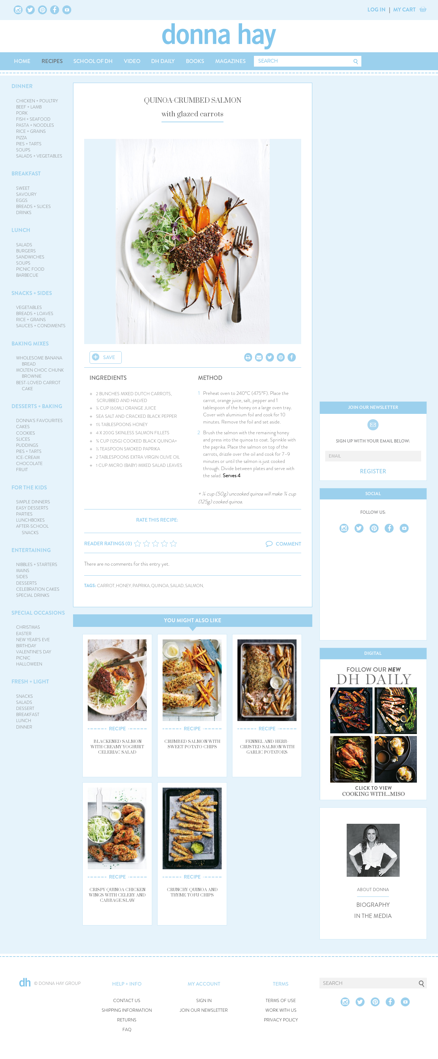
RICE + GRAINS (31, 131)
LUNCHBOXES (30, 520)
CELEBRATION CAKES (37, 589)
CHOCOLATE (29, 463)
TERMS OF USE (281, 1001)
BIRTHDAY (26, 646)
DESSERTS (26, 583)
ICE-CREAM (28, 457)
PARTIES (24, 514)
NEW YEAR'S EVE (33, 640)
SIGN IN (204, 1001)
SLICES (23, 439)
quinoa (160, 586)
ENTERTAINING (31, 550)
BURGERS (26, 251)
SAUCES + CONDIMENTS (41, 326)
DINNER (22, 86)
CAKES (23, 427)
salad (177, 586)
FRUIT (22, 469)
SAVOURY (26, 194)
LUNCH (20, 230)
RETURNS (126, 1020)
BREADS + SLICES (33, 206)
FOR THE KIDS (29, 488)
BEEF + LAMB (29, 107)
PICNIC (23, 658)
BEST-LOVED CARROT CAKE (38, 385)
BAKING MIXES (30, 344)
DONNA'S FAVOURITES (39, 420)
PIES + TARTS (29, 144)
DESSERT (25, 708)
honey (123, 586)
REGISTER (373, 471)
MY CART (404, 10)
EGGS (22, 200)
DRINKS (24, 212)
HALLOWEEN (29, 664)
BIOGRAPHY (373, 905)
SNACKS (24, 696)
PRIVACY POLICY (281, 1020)
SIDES (22, 577)
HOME (22, 61)
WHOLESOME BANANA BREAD (39, 361)
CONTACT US (126, 1001)
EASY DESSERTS (32, 508)
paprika (141, 586)
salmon (194, 586)
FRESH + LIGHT (30, 682)
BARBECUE (27, 275)
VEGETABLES (29, 307)
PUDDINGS (27, 445)
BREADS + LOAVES (34, 313)
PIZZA (21, 138)
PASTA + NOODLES (35, 125)
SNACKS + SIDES (31, 293)
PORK (22, 113)
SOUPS (23, 150)
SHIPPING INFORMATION (127, 1010)
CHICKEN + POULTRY (37, 101)
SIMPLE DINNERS (33, 502)
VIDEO (132, 61)
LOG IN (376, 10)
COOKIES (25, 433)
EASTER (24, 633)
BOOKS (195, 61)
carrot (106, 586)
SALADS (24, 245)
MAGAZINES (230, 61)
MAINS (22, 570)
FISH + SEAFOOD (33, 119)
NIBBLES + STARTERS (36, 564)
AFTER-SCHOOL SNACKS (32, 529)
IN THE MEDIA (373, 916)
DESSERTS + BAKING (36, 406)
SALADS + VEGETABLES (39, 156)
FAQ (126, 1030)
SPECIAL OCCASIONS (38, 613)
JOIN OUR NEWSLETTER (204, 1010)
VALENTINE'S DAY (33, 652)
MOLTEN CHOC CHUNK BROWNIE (40, 373)
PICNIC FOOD (30, 269)
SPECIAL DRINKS (32, 595)
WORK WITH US (281, 1010)
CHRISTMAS (28, 627)
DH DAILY (163, 61)
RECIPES (52, 61)
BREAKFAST (26, 174)
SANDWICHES (30, 257)
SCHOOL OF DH (93, 61)
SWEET (23, 188)
